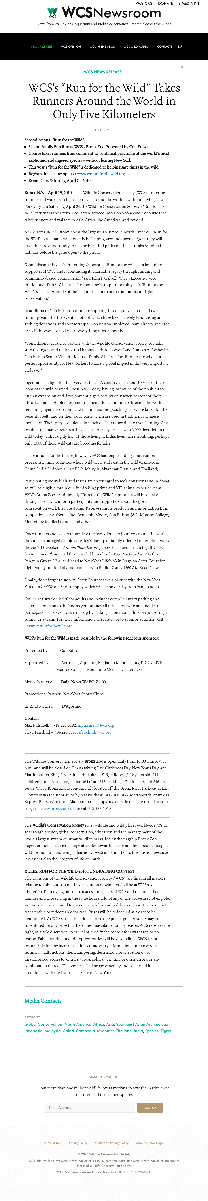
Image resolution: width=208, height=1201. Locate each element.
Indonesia (33, 1030)
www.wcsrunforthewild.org (101, 173)
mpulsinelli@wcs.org (96, 725)
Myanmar (105, 1030)
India (138, 1030)
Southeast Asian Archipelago (142, 1024)
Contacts (164, 46)
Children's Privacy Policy (112, 1143)
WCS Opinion (71, 46)
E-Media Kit (188, 3)
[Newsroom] (104, 13)
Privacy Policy (78, 1143)
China (68, 1030)
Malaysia (53, 1030)
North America (77, 1024)
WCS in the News (102, 46)
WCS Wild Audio (136, 46)
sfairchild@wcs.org (95, 732)
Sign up (150, 1107)
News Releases (41, 46)
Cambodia (85, 1030)
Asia (110, 1024)
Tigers (166, 1030)
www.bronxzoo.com (58, 808)
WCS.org (144, 3)
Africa (98, 1024)
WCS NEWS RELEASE (103, 72)
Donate (165, 3)
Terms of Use (52, 1143)
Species (152, 1030)
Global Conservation (43, 1024)
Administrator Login (150, 1143)
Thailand (124, 1030)
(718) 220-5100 (140, 1172)
